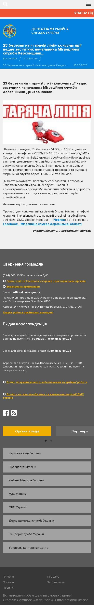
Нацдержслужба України (26, 534)
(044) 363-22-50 (13, 275)
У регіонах (30, 58)
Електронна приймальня (23, 286)
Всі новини (10, 58)
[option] (29, 432)
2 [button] (51, 441)
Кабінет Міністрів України (26, 480)
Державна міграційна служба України (50, 31)
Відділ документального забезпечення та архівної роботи (47, 382)
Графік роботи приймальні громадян (28, 312)
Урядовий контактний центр (28, 548)
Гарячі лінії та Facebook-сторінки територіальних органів (46, 281)
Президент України (22, 467)
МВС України (18, 507)
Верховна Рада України (25, 453)
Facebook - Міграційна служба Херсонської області (42, 224)
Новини (59, 220)
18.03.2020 (80, 65)
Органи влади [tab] (27, 431)
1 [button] (46, 441)
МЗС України (18, 494)
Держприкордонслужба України (31, 521)
